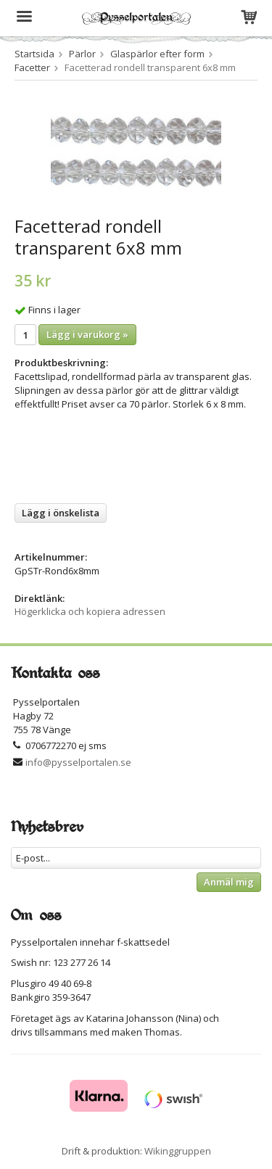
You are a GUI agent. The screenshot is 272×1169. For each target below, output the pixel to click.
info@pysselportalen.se (78, 762)
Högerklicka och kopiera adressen (90, 611)
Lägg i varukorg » (87, 334)
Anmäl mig (229, 881)
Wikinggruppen (177, 1150)
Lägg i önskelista (60, 512)
